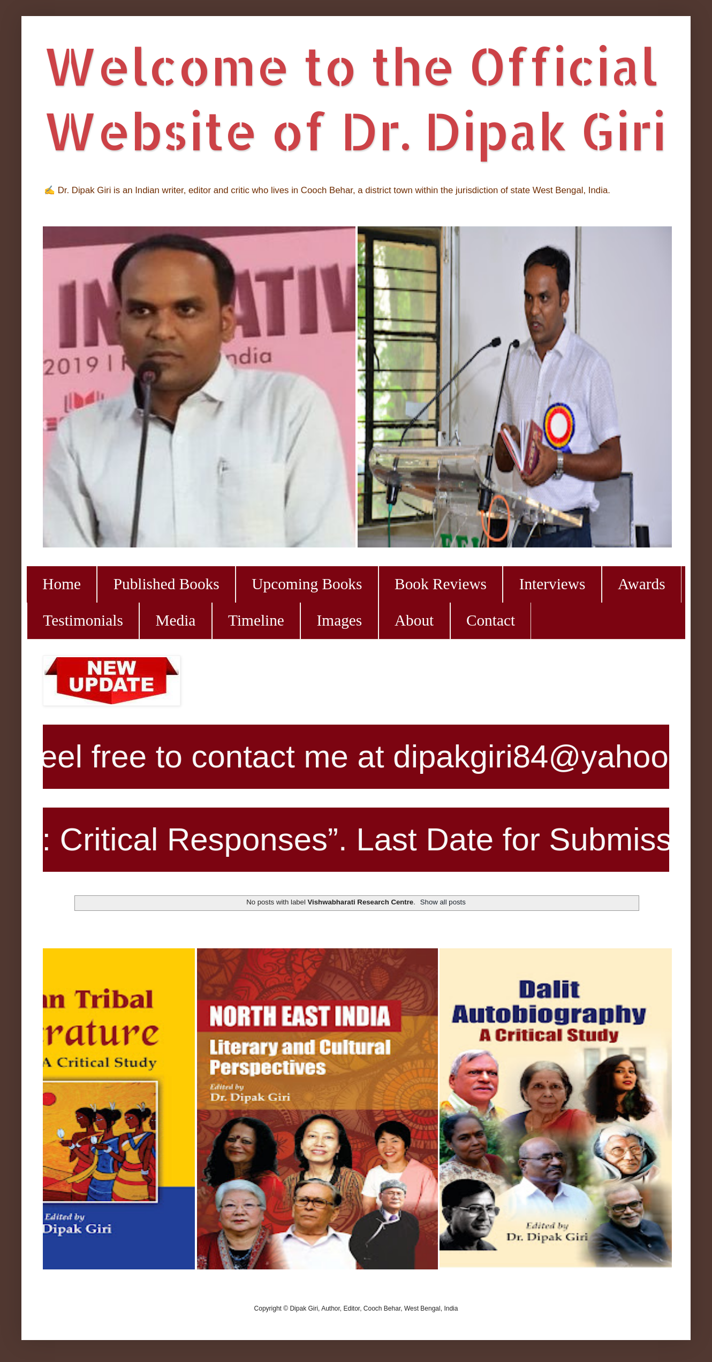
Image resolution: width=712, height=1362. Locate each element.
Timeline (256, 620)
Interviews (552, 583)
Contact (490, 620)
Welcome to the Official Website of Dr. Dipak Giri (354, 98)
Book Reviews (441, 583)
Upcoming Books (307, 583)
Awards (641, 583)
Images (339, 620)
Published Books (166, 583)
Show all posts (443, 902)
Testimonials (83, 620)
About (414, 620)
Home (61, 583)
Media (175, 620)
